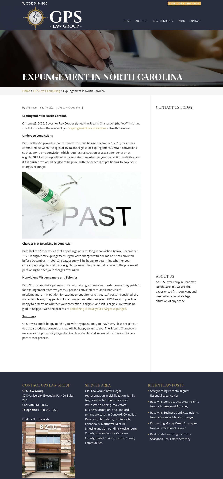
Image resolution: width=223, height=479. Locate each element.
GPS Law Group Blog (69, 107)
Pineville (90, 428)
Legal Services (161, 21)
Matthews (107, 424)
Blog (181, 21)
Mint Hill (120, 424)
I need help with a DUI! (184, 3)
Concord (116, 414)
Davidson (91, 419)
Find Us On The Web (35, 419)
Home (127, 21)
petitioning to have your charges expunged (98, 309)
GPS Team (31, 107)
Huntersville (122, 419)
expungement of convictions (87, 128)
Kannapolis (92, 424)
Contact (195, 21)
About (140, 21)
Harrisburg (106, 419)
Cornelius (129, 414)
